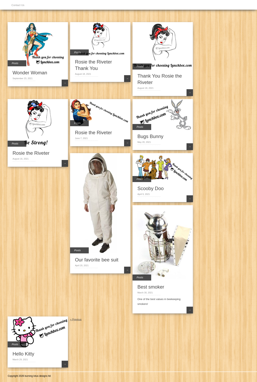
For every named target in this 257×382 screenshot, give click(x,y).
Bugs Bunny (150, 136)
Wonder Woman (29, 72)
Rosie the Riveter (30, 153)
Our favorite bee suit (96, 259)
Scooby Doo (150, 188)
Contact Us (17, 5)
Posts (15, 63)
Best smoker (150, 287)
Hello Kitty (23, 353)
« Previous (76, 319)
